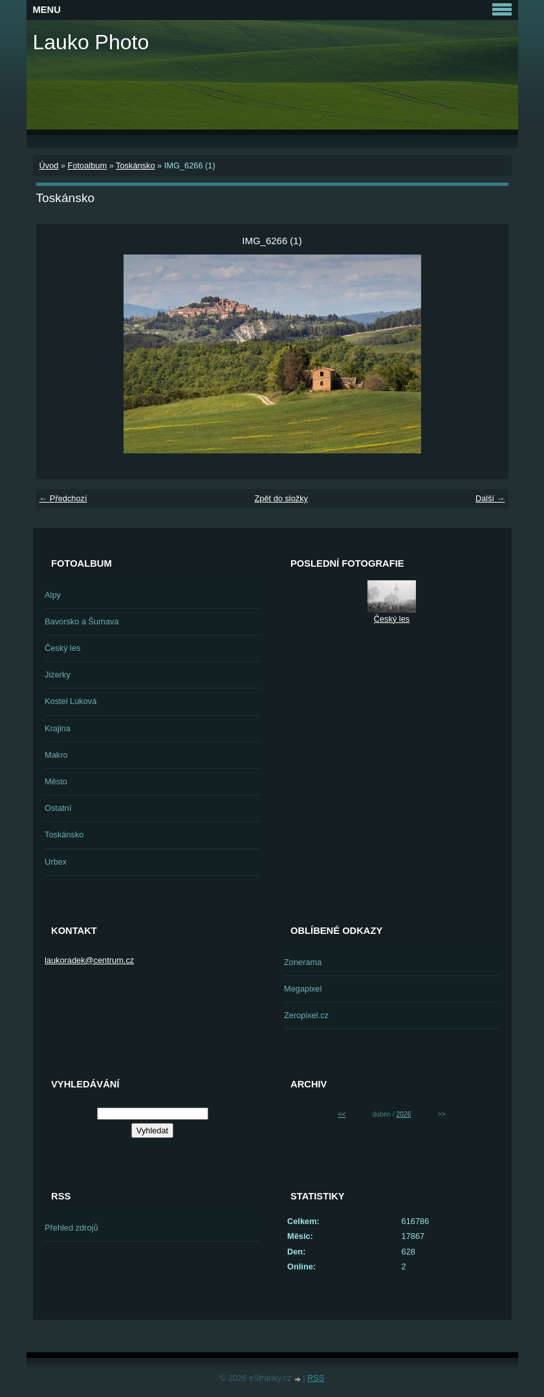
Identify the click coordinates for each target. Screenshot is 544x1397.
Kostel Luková (70, 701)
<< (342, 1114)
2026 (404, 1114)
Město (56, 781)
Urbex (56, 862)
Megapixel (302, 989)
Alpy (53, 595)
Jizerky (58, 674)
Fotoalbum (87, 165)
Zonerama (302, 962)
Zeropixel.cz (306, 1015)
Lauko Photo (91, 42)
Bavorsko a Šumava (82, 621)
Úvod (49, 165)
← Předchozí (63, 498)
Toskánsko (135, 165)
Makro (56, 755)
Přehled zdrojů (71, 1227)
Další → (490, 498)
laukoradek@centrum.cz (89, 960)
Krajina (58, 728)
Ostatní (58, 808)
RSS (315, 1378)
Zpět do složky (281, 498)
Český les (62, 648)
